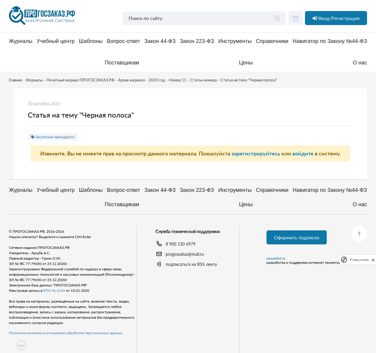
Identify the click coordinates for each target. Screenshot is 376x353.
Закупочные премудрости (52, 136)
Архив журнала (131, 80)
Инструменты (235, 41)
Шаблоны (91, 41)
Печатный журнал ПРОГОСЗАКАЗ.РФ (80, 80)
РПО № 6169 (54, 290)
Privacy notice (359, 259)
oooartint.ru (275, 258)
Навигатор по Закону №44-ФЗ (330, 41)
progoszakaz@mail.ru (185, 254)
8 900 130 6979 (180, 243)
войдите (303, 153)
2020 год (157, 80)
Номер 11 (178, 80)
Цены (246, 63)
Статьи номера (203, 80)
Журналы (21, 41)
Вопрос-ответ (123, 41)
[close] (373, 259)
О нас (360, 63)
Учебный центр (56, 41)
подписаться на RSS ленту (191, 264)
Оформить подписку (296, 237)
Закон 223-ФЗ (197, 41)
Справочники (272, 41)
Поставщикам (122, 63)
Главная (15, 80)
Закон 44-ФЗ (159, 41)
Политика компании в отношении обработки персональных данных (66, 333)
